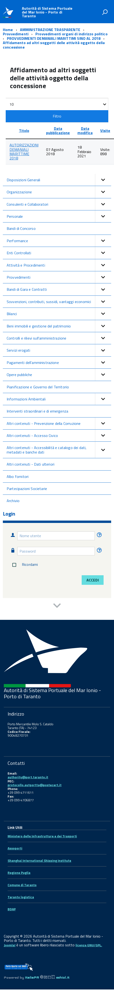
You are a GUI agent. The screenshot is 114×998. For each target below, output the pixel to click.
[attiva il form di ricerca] (104, 12)
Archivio (13, 501)
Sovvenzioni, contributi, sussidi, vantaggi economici (59, 302)
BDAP (12, 909)
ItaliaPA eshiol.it (47, 977)
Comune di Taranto (22, 884)
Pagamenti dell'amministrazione (59, 362)
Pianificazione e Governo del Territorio (38, 387)
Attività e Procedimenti (59, 265)
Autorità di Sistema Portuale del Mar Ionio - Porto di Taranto (47, 12)
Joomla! (9, 945)
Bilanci (59, 314)
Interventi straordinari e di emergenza (37, 411)
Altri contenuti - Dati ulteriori (30, 464)
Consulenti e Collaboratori (59, 204)
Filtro (57, 116)
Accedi (92, 580)
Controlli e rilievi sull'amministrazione (59, 338)
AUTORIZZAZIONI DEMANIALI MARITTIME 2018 (24, 151)
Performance (59, 241)
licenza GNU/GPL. (89, 945)
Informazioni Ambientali (59, 399)
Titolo (24, 130)
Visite (105, 130)
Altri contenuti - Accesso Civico (59, 435)
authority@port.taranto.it (28, 777)
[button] (103, 180)
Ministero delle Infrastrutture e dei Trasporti (42, 836)
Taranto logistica (21, 896)
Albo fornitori (17, 476)
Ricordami (24, 565)
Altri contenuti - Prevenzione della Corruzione (59, 423)
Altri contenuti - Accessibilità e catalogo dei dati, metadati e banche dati (59, 450)
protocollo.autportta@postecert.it (35, 784)
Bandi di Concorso (21, 228)
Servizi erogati (59, 350)
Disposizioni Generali (59, 180)
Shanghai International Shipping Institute (39, 860)
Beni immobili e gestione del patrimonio (59, 326)
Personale (59, 216)
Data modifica (85, 131)
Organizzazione (59, 192)
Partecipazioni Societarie (27, 488)
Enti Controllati (59, 253)
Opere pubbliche (59, 375)
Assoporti (15, 848)
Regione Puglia (19, 872)
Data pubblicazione (58, 131)
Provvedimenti (59, 277)
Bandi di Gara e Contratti (59, 289)
